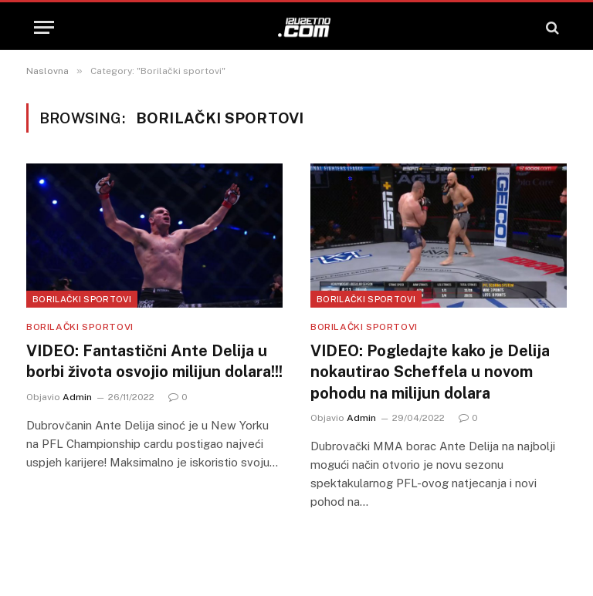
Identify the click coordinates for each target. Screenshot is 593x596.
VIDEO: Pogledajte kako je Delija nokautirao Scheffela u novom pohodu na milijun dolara (430, 372)
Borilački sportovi (81, 299)
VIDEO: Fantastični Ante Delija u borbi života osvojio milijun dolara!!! (154, 361)
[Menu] (44, 27)
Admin (77, 397)
